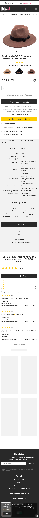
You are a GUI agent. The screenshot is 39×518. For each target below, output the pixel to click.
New (22, 153)
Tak (27, 305)
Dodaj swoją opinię (25, 65)
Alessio (23, 151)
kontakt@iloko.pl (19, 482)
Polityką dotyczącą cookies (16, 506)
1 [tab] (16, 51)
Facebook (15, 488)
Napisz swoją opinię (19, 276)
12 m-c (23, 156)
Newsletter (20, 456)
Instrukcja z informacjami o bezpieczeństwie (23, 243)
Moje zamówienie (18, 494)
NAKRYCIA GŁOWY (25, 14)
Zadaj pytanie (19, 224)
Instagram (26, 488)
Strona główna (14, 14)
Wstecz (5, 14)
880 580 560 (19, 480)
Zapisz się (31, 463)
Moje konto (18, 499)
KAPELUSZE (35, 14)
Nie (35, 305)
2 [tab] (18, 51)
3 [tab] (20, 51)
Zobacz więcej (19, 345)
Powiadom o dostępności (19, 102)
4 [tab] (22, 51)
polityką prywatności (28, 94)
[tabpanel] (20, 36)
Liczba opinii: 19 (13, 65)
